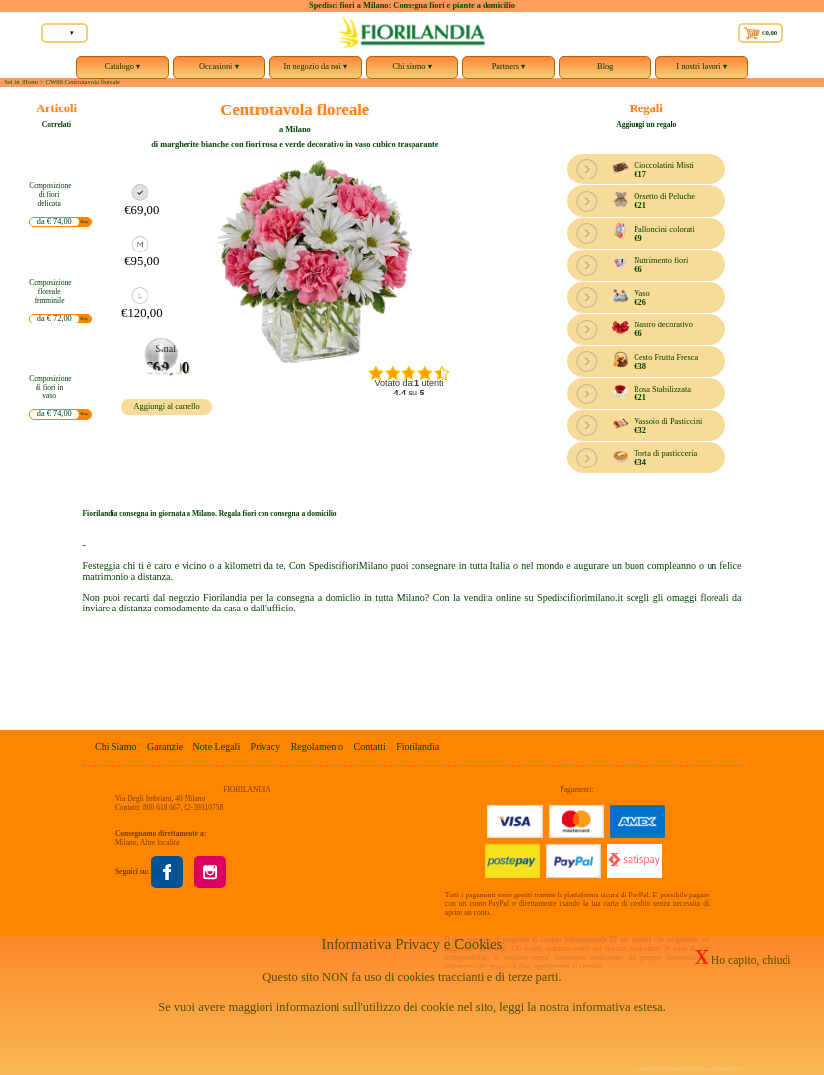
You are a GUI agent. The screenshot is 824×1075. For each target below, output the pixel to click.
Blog (605, 66)
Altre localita (159, 842)
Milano (126, 842)
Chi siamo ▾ (412, 70)
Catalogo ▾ (122, 70)
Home (30, 81)
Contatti (370, 746)
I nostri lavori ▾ (701, 70)
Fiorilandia (417, 746)
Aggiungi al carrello (167, 406)
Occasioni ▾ (219, 70)
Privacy (266, 746)
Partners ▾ (508, 70)
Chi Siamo (116, 746)
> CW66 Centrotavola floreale (80, 81)
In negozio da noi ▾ (315, 70)
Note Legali (217, 746)
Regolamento (317, 746)
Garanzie (165, 746)
